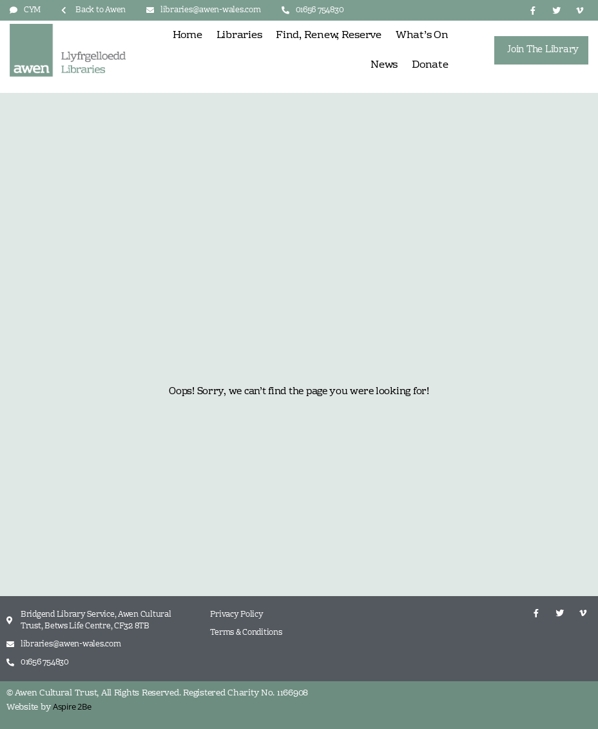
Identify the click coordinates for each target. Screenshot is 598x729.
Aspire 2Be (72, 706)
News (384, 65)
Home (187, 35)
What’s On (422, 35)
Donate (430, 65)
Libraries (239, 35)
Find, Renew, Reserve (328, 35)
